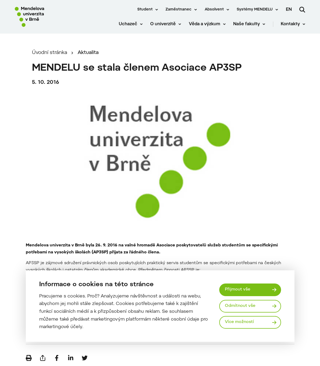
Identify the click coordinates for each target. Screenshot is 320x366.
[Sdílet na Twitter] (85, 358)
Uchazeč (128, 24)
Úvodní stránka (49, 52)
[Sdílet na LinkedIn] (71, 358)
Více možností (239, 322)
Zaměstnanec (179, 10)
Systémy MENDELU (255, 10)
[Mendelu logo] (46, 17)
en (289, 10)
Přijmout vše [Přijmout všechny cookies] (237, 290)
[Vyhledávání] (302, 10)
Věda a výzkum (204, 24)
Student (145, 10)
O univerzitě (163, 24)
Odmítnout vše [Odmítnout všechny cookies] (240, 306)
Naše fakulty (246, 24)
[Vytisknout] (29, 358)
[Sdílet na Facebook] (57, 358)
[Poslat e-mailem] (43, 358)
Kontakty (290, 24)
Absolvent (214, 10)
